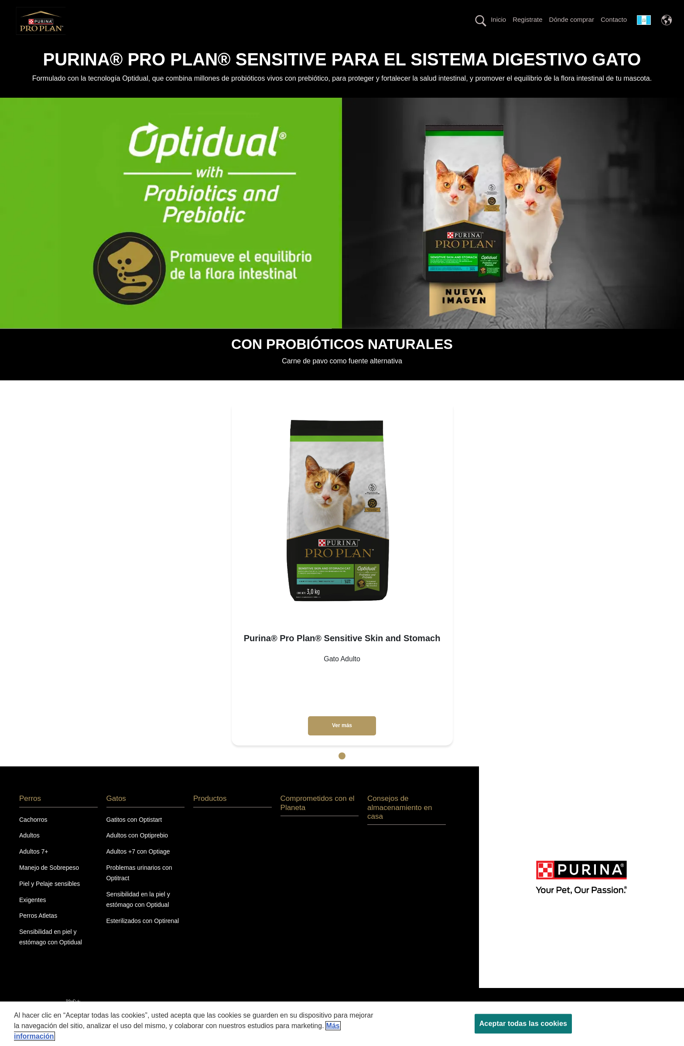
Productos (205, 49)
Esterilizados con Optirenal (142, 936)
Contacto (614, 19)
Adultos (29, 851)
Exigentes (32, 915)
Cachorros (33, 834)
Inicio (498, 19)
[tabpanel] (342, 589)
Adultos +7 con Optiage (138, 867)
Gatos (151, 49)
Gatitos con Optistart (134, 834)
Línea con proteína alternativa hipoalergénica (415, 49)
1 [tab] (342, 771)
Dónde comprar (571, 19)
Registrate (527, 19)
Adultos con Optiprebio (137, 851)
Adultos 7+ (33, 867)
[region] (342, 1024)
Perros (103, 49)
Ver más (342, 741)
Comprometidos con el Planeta (549, 49)
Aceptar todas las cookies (523, 1023)
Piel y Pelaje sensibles (49, 899)
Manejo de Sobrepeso (49, 882)
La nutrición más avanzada (286, 49)
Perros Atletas (38, 931)
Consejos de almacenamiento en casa (399, 823)
